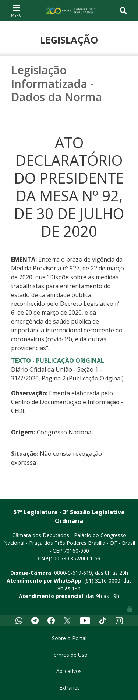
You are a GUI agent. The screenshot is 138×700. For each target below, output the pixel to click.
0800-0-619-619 (73, 572)
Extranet (69, 687)
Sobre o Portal (69, 638)
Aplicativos (69, 671)
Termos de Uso (69, 654)
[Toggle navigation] (16, 10)
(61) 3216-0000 (102, 580)
